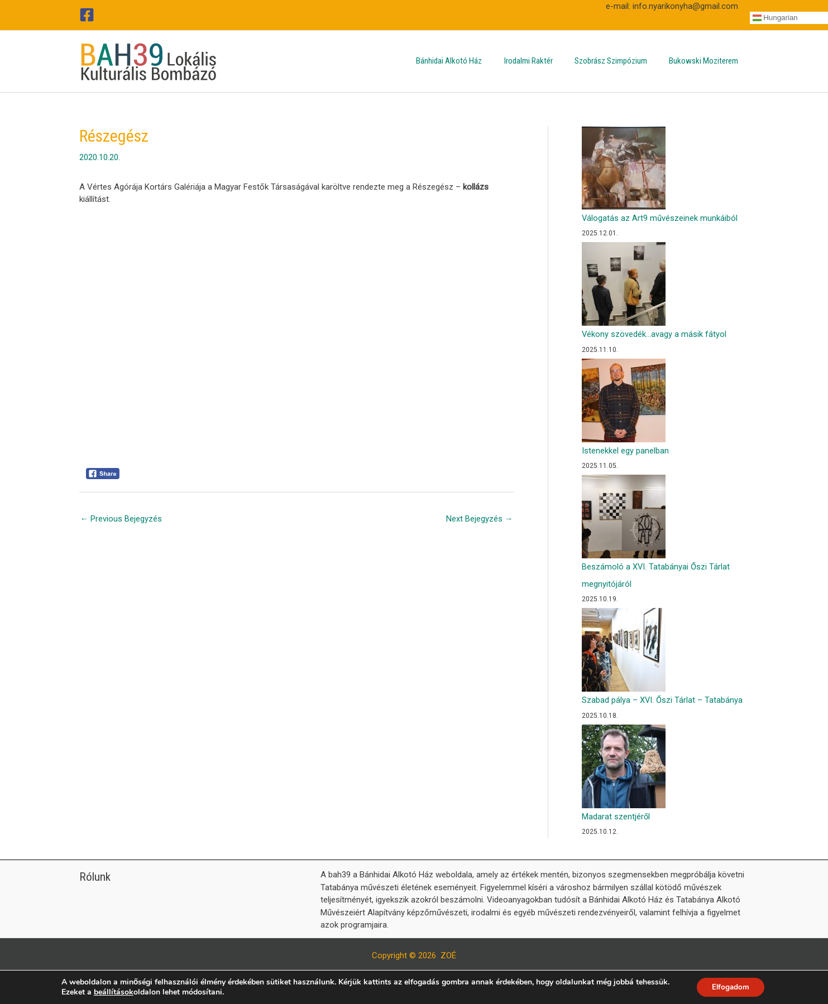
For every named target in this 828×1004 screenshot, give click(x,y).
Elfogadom (730, 986)
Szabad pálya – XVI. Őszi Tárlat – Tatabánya (662, 699)
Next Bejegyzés (479, 519)
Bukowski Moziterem (706, 61)
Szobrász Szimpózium (618, 61)
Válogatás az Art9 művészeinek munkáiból (660, 218)
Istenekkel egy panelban (625, 450)
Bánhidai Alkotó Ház (467, 61)
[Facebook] (86, 14)
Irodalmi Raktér (541, 61)
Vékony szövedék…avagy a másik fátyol (654, 334)
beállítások (111, 992)
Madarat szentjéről (616, 815)
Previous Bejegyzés (121, 519)
